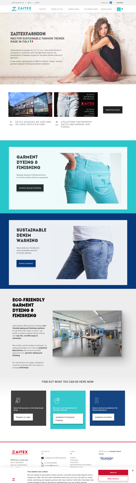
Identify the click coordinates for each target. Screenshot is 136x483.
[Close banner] (132, 455)
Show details (110, 479)
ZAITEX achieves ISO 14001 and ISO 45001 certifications (33, 123)
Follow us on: (106, 3)
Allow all (113, 457)
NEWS (29, 2)
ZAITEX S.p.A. (39, 50)
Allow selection (113, 463)
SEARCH (37, 2)
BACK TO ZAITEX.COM (18, 2)
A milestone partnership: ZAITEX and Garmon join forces (77, 124)
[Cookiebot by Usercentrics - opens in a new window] (13, 478)
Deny (113, 470)
